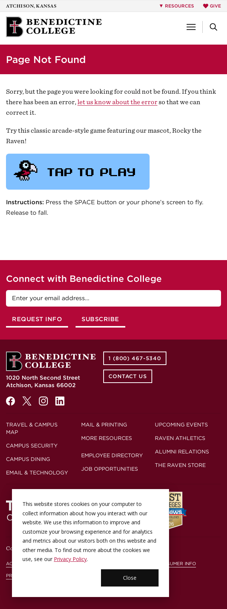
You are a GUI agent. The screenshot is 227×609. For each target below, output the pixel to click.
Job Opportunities (109, 469)
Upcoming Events (181, 425)
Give (212, 6)
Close (129, 577)
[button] (191, 27)
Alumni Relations (182, 452)
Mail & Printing (104, 425)
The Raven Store (180, 465)
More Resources (106, 438)
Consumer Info (176, 563)
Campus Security (32, 446)
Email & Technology (37, 473)
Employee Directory (112, 455)
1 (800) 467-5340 (134, 358)
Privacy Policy (70, 559)
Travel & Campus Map (32, 428)
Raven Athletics (180, 438)
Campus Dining (28, 459)
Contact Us (127, 376)
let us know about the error (117, 102)
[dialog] (90, 543)
